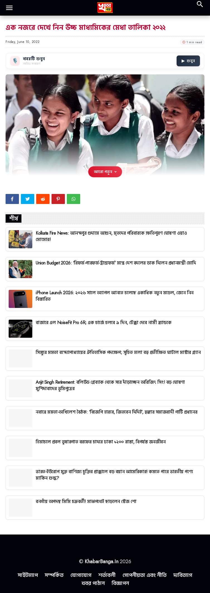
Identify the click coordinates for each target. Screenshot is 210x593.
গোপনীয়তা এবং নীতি (145, 575)
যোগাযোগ (80, 575)
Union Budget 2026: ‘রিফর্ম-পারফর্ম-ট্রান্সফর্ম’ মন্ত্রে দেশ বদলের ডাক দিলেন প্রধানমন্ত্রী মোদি (116, 263)
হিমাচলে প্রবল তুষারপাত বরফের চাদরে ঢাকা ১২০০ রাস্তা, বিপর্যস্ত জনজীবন (100, 442)
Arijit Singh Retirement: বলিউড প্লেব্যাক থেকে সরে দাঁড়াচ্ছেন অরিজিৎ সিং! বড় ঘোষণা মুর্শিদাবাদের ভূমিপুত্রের (110, 385)
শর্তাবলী (107, 575)
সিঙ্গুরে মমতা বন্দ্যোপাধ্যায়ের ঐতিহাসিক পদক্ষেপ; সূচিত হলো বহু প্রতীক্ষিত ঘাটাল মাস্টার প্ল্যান (118, 352)
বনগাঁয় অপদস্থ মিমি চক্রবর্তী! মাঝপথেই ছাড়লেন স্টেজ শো (86, 501)
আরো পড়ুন (105, 171)
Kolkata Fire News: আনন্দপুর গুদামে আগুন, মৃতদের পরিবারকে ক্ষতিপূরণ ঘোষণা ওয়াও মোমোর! (111, 236)
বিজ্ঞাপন (120, 583)
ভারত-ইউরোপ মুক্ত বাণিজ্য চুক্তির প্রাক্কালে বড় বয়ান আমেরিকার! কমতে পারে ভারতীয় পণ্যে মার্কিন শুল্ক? (114, 474)
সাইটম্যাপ (28, 575)
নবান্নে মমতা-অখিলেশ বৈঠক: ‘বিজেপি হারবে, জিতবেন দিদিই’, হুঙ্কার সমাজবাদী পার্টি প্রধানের (116, 412)
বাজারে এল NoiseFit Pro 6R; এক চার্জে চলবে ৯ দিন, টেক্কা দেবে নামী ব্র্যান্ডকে (103, 322)
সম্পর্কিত (54, 575)
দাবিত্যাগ (183, 575)
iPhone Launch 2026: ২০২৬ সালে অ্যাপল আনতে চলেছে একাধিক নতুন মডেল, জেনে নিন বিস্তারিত (115, 296)
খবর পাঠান (93, 583)
